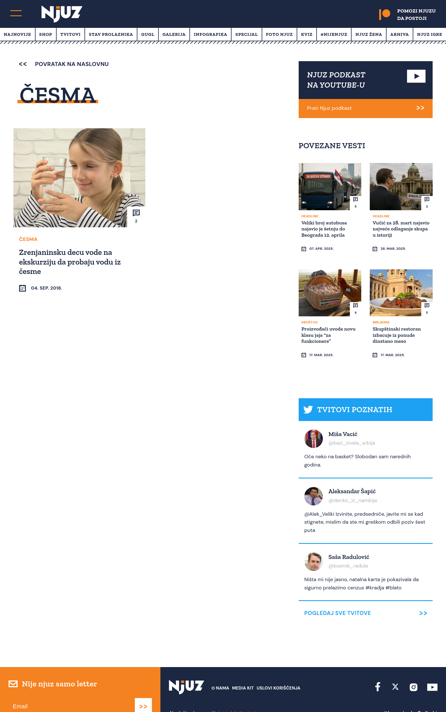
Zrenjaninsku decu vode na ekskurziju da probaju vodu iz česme (71, 261)
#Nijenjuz (334, 34)
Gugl (147, 34)
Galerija (174, 34)
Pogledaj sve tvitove (337, 597)
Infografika (210, 34)
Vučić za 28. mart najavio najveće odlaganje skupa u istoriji (393, 231)
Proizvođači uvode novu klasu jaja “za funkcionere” (329, 330)
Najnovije (17, 34)
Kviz (307, 34)
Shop (45, 34)
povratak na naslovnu (64, 64)
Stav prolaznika (111, 34)
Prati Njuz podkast (329, 108)
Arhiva (399, 34)
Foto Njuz (279, 34)
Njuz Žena (369, 34)
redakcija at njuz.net (247, 697)
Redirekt (427, 697)
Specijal (247, 34)
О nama (220, 672)
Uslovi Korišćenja (278, 672)
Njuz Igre (429, 34)
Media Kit (243, 672)
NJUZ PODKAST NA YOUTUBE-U (336, 80)
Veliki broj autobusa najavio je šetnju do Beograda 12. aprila (325, 228)
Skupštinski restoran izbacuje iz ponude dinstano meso (397, 330)
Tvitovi (70, 34)
